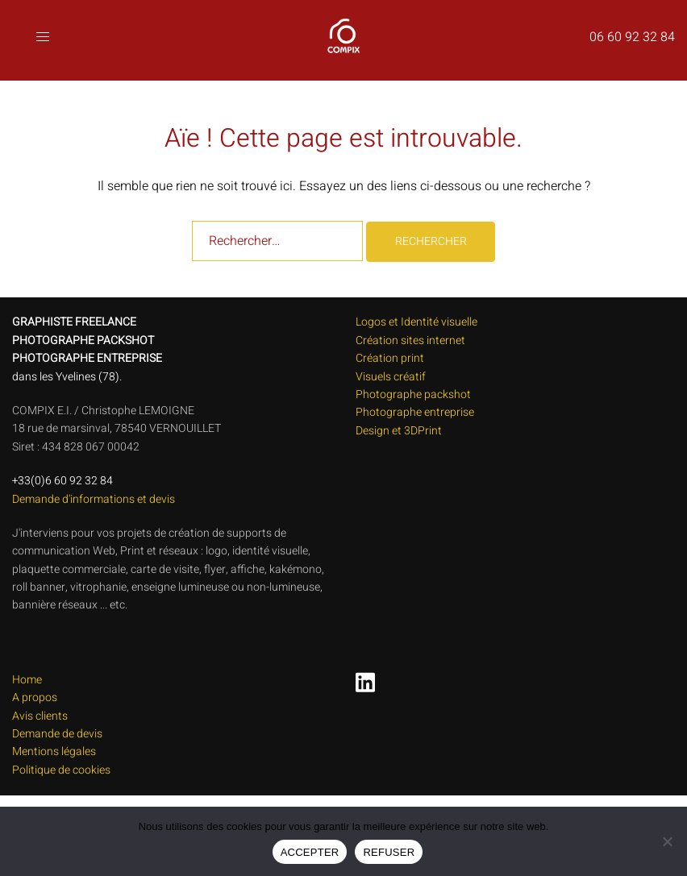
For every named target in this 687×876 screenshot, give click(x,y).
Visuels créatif (391, 376)
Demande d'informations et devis (93, 499)
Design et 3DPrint (399, 430)
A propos (34, 697)
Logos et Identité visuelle (416, 321)
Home (27, 679)
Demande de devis (57, 733)
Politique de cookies (61, 770)
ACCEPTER (310, 852)
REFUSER (388, 852)
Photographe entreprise (415, 412)
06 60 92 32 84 (632, 37)
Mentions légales (54, 751)
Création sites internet (410, 340)
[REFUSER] (667, 841)
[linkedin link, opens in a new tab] (362, 677)
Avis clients (40, 716)
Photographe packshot (413, 394)
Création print (390, 358)
